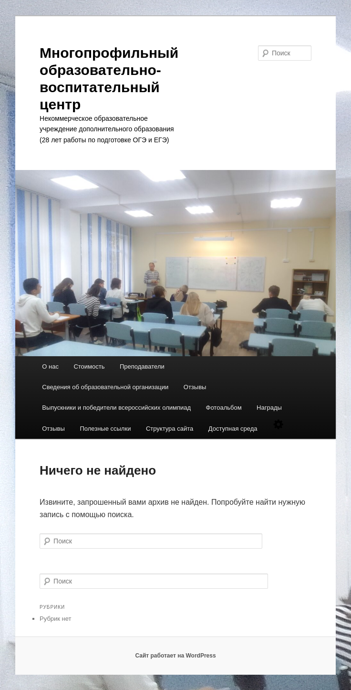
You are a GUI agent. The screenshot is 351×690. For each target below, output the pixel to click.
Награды (269, 407)
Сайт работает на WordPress (175, 655)
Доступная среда (233, 428)
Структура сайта (169, 428)
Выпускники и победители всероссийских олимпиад (116, 407)
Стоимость (88, 366)
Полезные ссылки (105, 428)
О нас (50, 366)
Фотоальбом (224, 407)
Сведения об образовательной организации (105, 387)
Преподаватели (142, 366)
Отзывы (195, 387)
